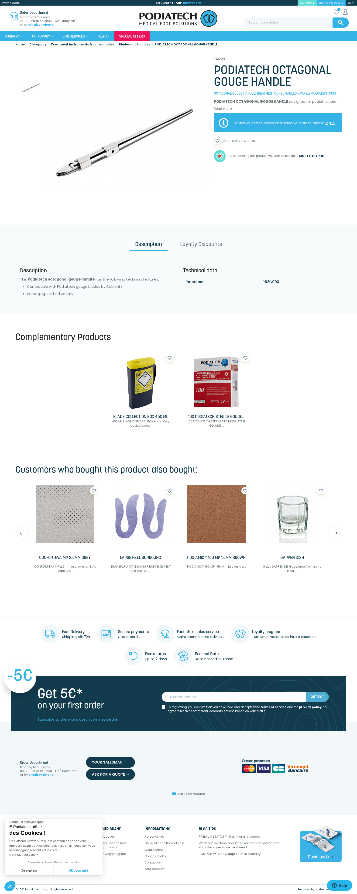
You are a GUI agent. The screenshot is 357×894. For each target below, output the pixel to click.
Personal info (154, 836)
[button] (9, 886)
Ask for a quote (331, 3)
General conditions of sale (164, 843)
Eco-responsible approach (114, 845)
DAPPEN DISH (292, 558)
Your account (154, 869)
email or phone (40, 25)
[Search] (296, 22)
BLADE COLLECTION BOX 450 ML (140, 417)
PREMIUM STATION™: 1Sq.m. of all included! (230, 836)
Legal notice (153, 849)
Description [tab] (148, 244)
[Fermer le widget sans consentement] (26, 822)
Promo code (11, 3)
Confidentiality (155, 856)
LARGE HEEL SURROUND (140, 558)
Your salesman (109, 762)
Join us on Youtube (188, 793)
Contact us (152, 862)
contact (307, 3)
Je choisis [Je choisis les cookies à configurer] (29, 871)
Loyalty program (113, 854)
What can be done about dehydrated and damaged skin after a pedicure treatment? (239, 845)
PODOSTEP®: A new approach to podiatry (230, 854)
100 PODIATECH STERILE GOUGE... (216, 417)
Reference (195, 281)
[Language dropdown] (351, 2)
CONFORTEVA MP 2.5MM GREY (65, 558)
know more (192, 3)
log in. (330, 122)
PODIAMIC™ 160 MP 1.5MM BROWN (216, 558)
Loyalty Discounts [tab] (201, 244)
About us (108, 836)
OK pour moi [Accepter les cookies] (78, 871)
